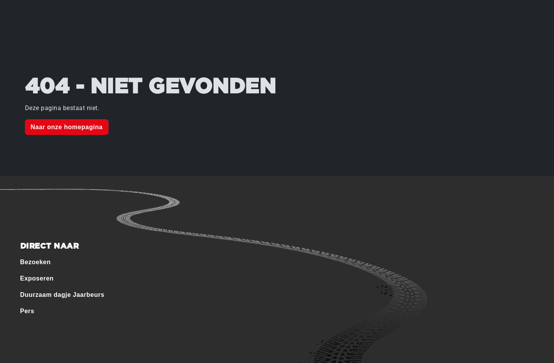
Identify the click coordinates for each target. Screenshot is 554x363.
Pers (27, 311)
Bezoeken (35, 262)
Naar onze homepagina (67, 127)
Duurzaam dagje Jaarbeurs (62, 294)
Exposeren (37, 278)
